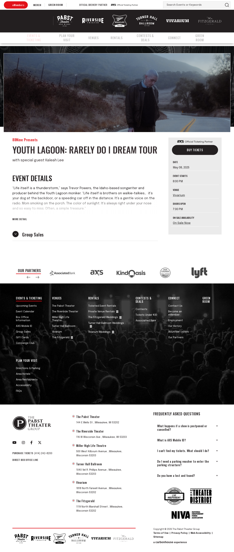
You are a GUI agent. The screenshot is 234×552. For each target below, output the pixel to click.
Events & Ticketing (34, 37)
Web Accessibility (201, 533)
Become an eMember (175, 313)
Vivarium (179, 195)
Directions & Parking (28, 368)
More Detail (19, 219)
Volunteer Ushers (178, 332)
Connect (179, 37)
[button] (28, 277)
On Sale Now (182, 223)
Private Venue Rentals (101, 311)
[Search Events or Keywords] (193, 5)
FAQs (19, 391)
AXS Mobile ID (24, 326)
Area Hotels (23, 374)
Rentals (120, 37)
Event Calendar (25, 311)
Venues (98, 37)
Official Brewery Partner (93, 5)
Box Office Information (23, 319)
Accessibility (23, 385)
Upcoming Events (26, 306)
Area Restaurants (27, 379)
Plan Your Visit (71, 37)
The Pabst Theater (63, 306)
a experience (170, 542)
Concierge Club (25, 343)
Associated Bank (146, 320)
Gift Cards (22, 337)
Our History (175, 326)
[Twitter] (39, 442)
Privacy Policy (179, 533)
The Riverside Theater (65, 311)
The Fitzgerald (60, 337)
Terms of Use (161, 533)
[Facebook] (31, 442)
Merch (37, 5)
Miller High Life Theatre (60, 319)
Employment (175, 320)
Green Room (55, 5)
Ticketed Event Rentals (102, 306)
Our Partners (175, 337)
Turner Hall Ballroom (63, 326)
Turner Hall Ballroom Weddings (106, 323)
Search (227, 5)
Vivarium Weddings (99, 332)
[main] (117, 154)
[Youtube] (14, 442)
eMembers (18, 5)
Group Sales (23, 332)
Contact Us (175, 306)
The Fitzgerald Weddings (103, 317)
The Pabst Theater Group (35, 20)
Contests (141, 309)
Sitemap (158, 537)
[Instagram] (23, 442)
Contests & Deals (149, 37)
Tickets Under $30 (146, 315)
